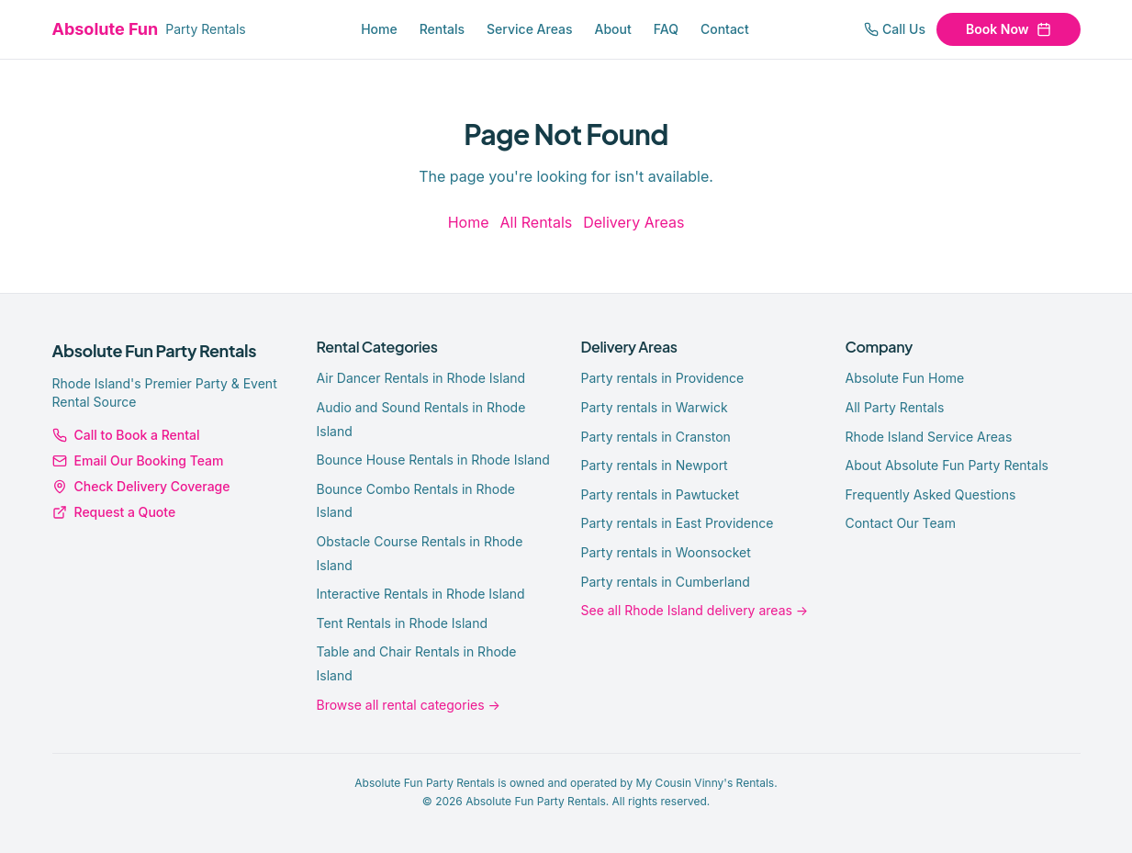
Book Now (1008, 29)
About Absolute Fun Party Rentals (947, 465)
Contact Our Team (901, 523)
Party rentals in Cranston (656, 436)
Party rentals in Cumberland (665, 581)
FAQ (666, 29)
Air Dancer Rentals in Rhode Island (421, 378)
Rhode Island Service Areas (929, 436)
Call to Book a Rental (126, 435)
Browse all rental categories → (408, 705)
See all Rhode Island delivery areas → (695, 610)
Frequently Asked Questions (931, 494)
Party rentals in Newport (654, 465)
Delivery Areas (633, 222)
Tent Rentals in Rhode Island (402, 623)
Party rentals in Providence (663, 378)
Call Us (894, 29)
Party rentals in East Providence (677, 523)
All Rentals (535, 222)
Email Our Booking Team (138, 460)
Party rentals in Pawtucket (660, 494)
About (613, 29)
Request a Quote (114, 512)
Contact (724, 29)
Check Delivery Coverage (141, 486)
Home (379, 29)
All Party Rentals (895, 407)
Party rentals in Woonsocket (666, 552)
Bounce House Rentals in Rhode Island (433, 459)
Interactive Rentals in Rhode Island (421, 593)
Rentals (442, 29)
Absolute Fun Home (905, 378)
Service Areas (529, 29)
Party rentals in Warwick (654, 407)
